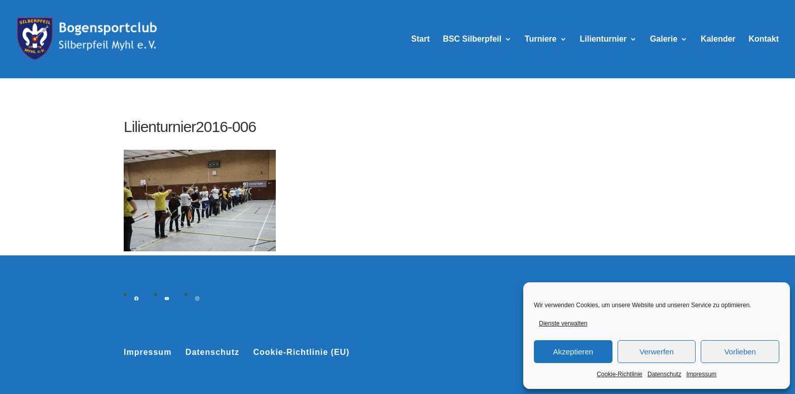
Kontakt (763, 39)
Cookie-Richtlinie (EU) (301, 352)
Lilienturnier (603, 39)
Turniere (541, 39)
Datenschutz (664, 374)
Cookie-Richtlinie (619, 374)
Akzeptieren (573, 351)
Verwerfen (656, 351)
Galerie (663, 39)
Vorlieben (740, 351)
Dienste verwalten (563, 323)
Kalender (718, 39)
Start (420, 39)
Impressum (701, 374)
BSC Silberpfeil (472, 39)
